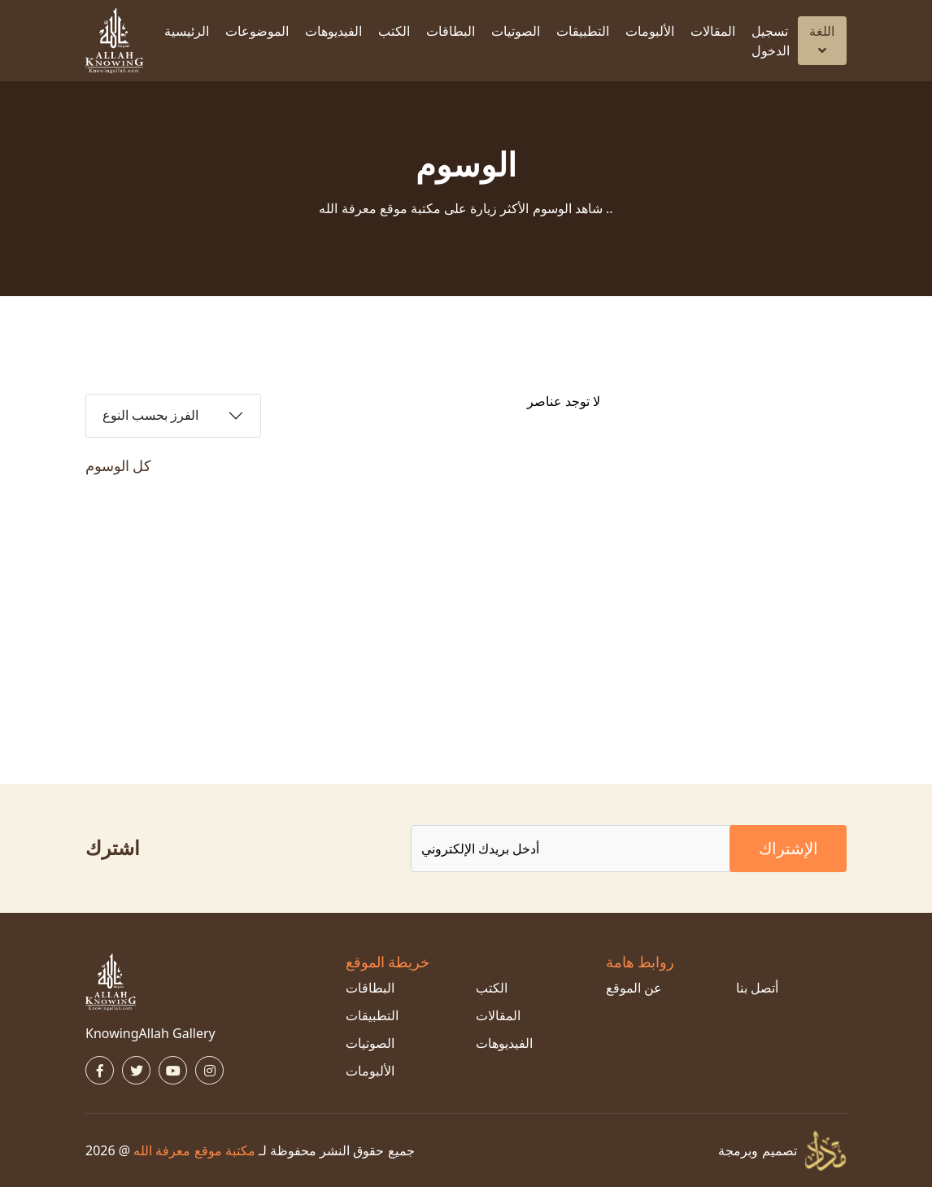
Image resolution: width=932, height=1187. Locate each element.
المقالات (712, 31)
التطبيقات (582, 31)
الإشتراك (788, 848)
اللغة (821, 39)
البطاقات (450, 31)
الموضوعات (257, 31)
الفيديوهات (333, 31)
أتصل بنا (757, 988)
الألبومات (649, 31)
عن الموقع (634, 988)
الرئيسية (186, 31)
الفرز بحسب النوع (150, 415)
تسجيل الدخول (770, 40)
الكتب (394, 31)
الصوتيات (515, 31)
